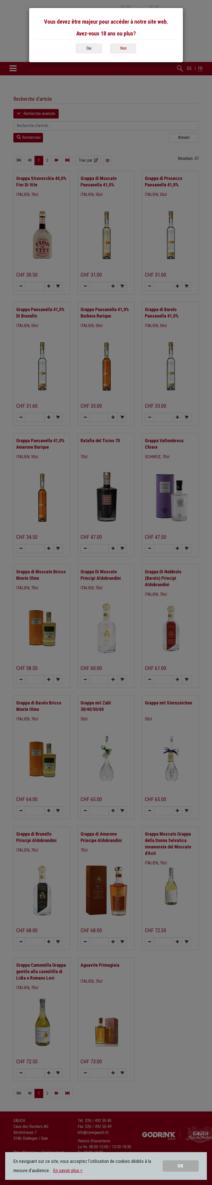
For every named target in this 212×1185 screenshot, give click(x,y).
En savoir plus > (67, 1170)
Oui (88, 48)
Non (123, 48)
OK (180, 1166)
